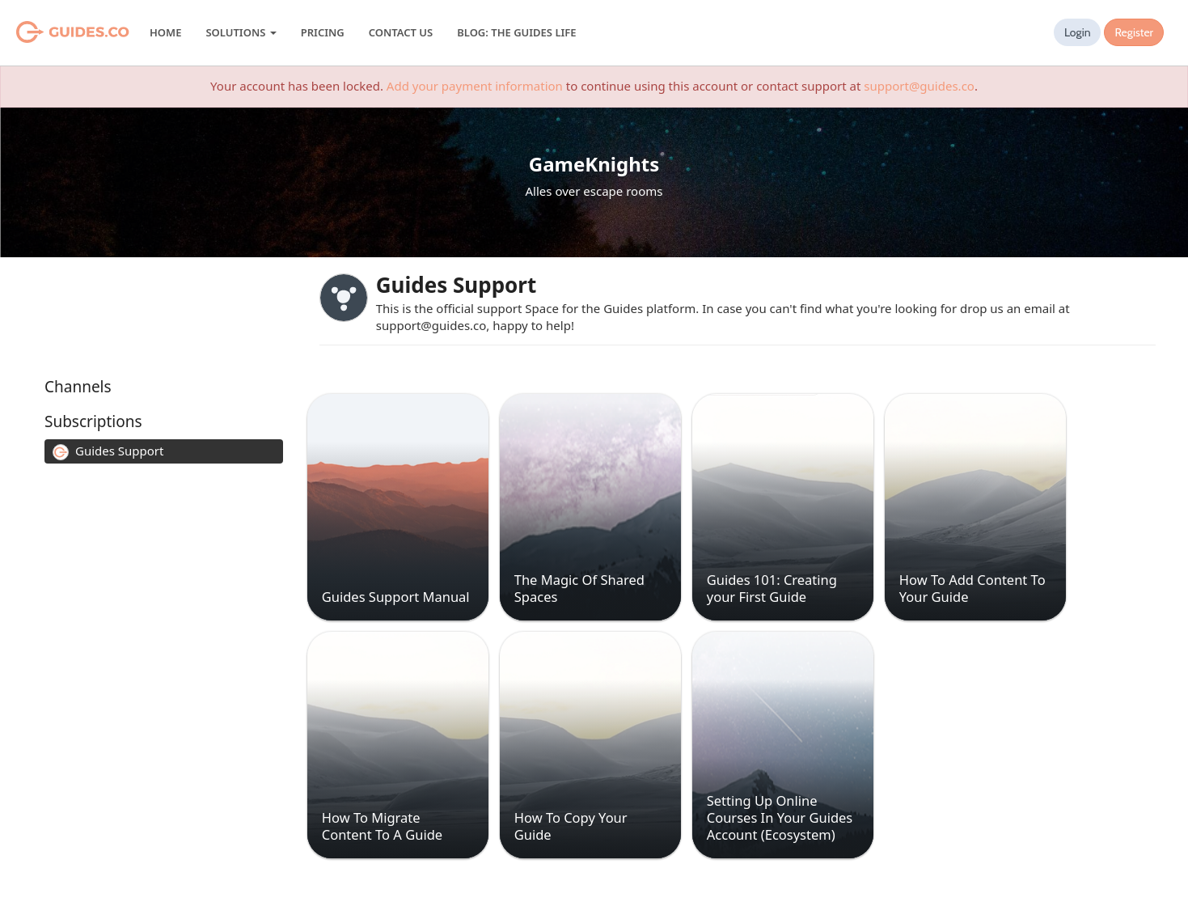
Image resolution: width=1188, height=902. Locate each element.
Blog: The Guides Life (516, 32)
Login (1077, 32)
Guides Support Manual (396, 596)
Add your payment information (475, 86)
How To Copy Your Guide (571, 826)
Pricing (323, 32)
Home (165, 32)
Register (1133, 32)
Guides (52, 32)
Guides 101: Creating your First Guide (772, 588)
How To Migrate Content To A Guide (382, 826)
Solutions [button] (240, 32)
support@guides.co (919, 86)
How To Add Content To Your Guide (972, 588)
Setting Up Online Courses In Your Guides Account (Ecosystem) (780, 818)
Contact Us (401, 32)
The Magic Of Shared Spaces (579, 588)
